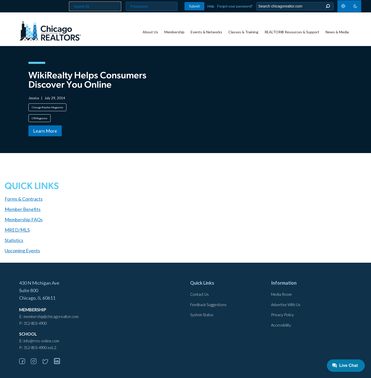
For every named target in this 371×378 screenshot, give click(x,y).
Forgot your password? (235, 6)
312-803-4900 (35, 323)
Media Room (281, 294)
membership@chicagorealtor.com (51, 316)
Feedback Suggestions (208, 305)
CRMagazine (39, 118)
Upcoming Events (22, 250)
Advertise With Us (285, 305)
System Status (201, 315)
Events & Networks (206, 32)
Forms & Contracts (24, 199)
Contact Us (199, 294)
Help (210, 6)
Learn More (45, 131)
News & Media (337, 32)
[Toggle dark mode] (349, 6)
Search (327, 6)
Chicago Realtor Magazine (47, 107)
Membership (174, 32)
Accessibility (281, 325)
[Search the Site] (294, 6)
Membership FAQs (24, 219)
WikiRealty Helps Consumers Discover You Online (87, 80)
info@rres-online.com (41, 341)
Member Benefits (23, 209)
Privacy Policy (282, 315)
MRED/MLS (17, 230)
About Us (150, 32)
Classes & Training (243, 32)
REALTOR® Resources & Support (292, 32)
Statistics (14, 240)
